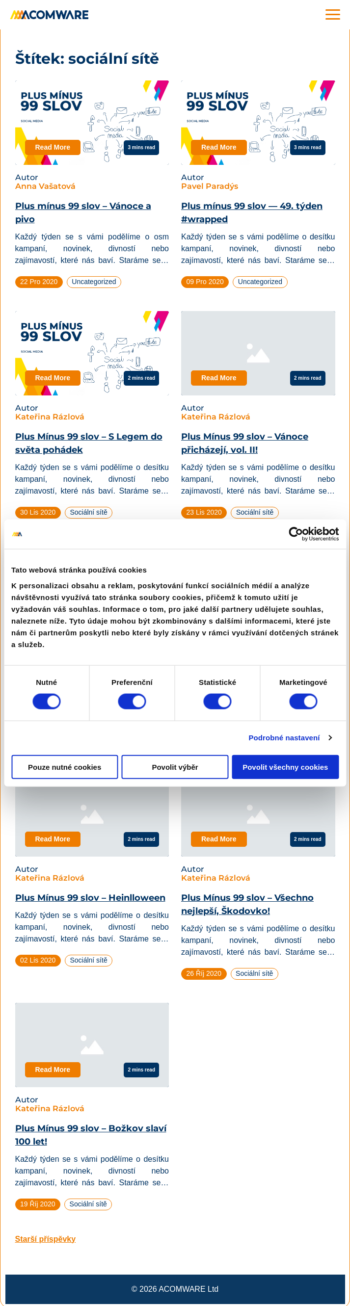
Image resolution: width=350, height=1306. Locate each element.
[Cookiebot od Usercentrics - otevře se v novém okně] (296, 534)
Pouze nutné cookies (64, 766)
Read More (53, 147)
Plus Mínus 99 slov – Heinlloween (90, 897)
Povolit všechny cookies (285, 766)
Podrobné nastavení (284, 737)
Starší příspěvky (45, 1239)
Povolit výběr (175, 766)
